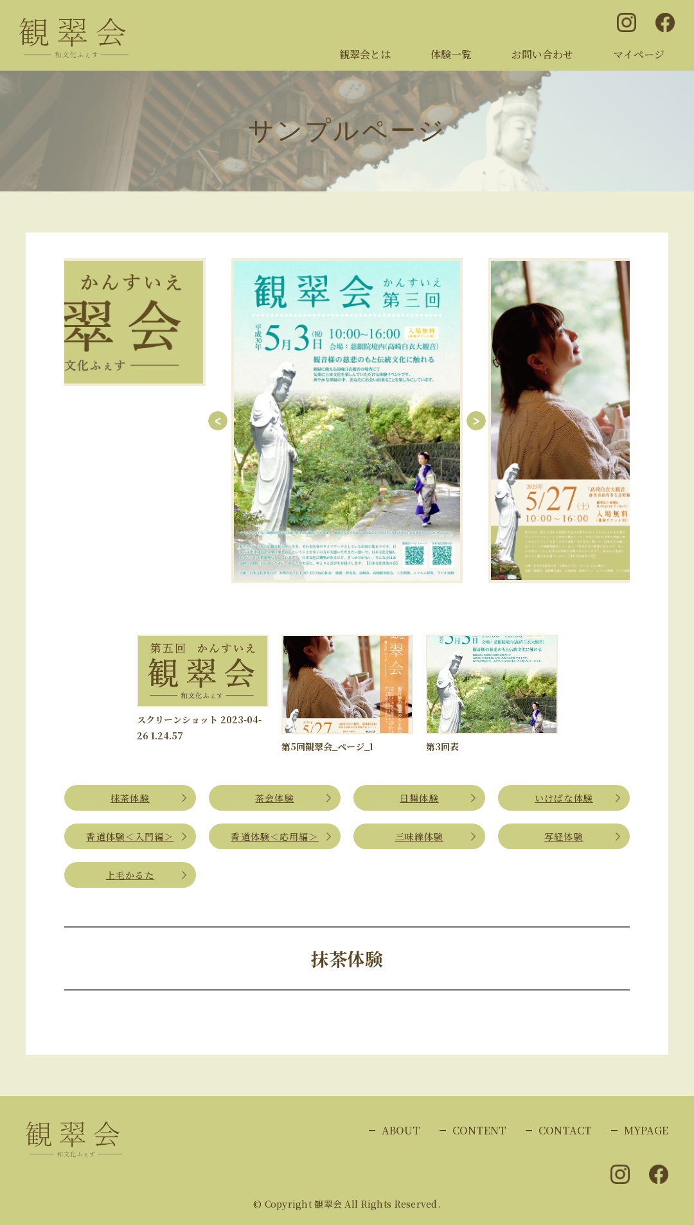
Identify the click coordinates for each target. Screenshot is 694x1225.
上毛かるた (130, 874)
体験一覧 (451, 54)
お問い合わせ (542, 54)
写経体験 (563, 836)
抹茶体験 (130, 797)
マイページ (638, 54)
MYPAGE (646, 1130)
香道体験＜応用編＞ (274, 836)
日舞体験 (419, 797)
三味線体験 (419, 836)
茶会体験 (274, 797)
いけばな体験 (564, 797)
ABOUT (401, 1130)
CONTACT (565, 1130)
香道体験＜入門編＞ (130, 836)
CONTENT (479, 1130)
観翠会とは (365, 54)
